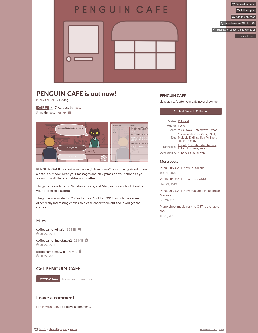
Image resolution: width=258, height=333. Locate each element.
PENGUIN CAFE (46, 100)
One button (197, 153)
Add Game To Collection (190, 111)
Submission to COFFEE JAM (238, 23)
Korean (204, 148)
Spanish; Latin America (202, 145)
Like (42, 107)
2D (180, 134)
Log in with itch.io (48, 306)
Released (183, 121)
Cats (197, 134)
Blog (221, 329)
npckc (77, 107)
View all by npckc (58, 329)
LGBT (211, 134)
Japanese (192, 148)
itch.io (42, 329)
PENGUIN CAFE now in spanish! (183, 179)
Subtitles (183, 153)
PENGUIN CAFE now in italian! (182, 168)
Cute (204, 134)
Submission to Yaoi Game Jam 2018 (234, 29)
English (182, 145)
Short (213, 137)
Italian (181, 148)
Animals (188, 134)
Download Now (48, 279)
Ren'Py (204, 137)
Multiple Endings (188, 137)
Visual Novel (185, 130)
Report (73, 329)
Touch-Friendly (187, 140)
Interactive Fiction (206, 130)
